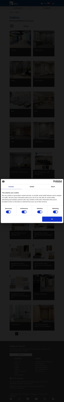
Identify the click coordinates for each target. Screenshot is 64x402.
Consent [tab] (11, 186)
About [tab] (53, 186)
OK (52, 219)
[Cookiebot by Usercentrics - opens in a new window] (54, 181)
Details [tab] (32, 186)
